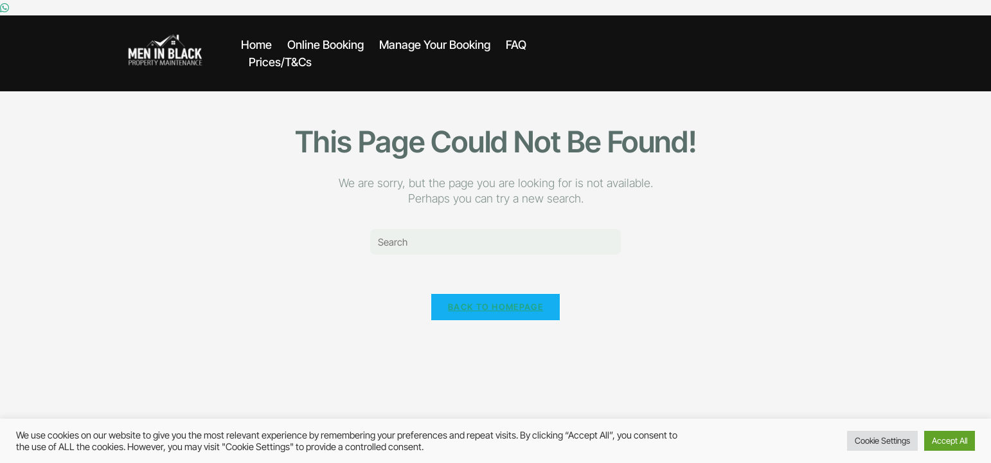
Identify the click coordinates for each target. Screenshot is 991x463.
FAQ (516, 44)
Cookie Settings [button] (882, 440)
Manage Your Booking (434, 44)
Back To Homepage (495, 307)
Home (256, 44)
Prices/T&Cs (280, 62)
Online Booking (325, 44)
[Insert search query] (495, 242)
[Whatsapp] (4, 7)
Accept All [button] (949, 440)
